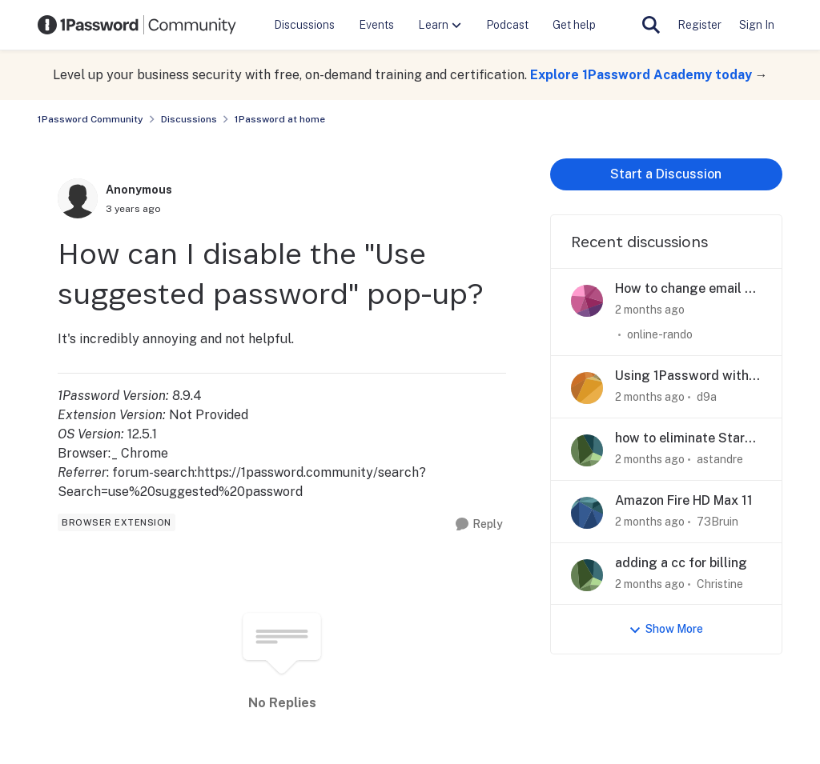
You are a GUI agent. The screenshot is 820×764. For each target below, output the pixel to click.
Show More (666, 629)
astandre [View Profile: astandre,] (720, 459)
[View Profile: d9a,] (587, 388)
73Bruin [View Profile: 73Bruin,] (717, 521)
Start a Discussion (666, 174)
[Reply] (479, 524)
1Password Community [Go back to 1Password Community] (90, 119)
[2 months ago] (650, 310)
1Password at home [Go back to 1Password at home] (280, 119)
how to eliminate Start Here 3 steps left (682, 438)
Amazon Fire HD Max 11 (684, 500)
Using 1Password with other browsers (682, 376)
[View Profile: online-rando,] (587, 301)
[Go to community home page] (137, 24)
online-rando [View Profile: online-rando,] (660, 334)
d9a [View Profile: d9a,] (707, 396)
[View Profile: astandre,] (587, 450)
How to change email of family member (686, 289)
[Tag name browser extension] (116, 522)
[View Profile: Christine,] (587, 575)
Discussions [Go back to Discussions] (189, 119)
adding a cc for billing (681, 562)
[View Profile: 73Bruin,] (587, 513)
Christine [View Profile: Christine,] (720, 583)
